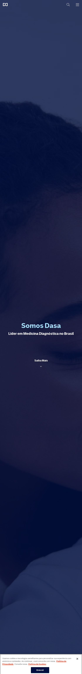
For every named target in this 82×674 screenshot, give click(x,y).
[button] (41, 363)
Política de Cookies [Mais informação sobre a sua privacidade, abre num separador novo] (37, 666)
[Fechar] (77, 660)
